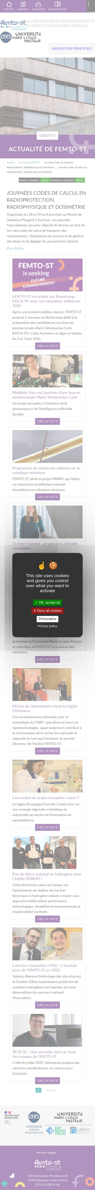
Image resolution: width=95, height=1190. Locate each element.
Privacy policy (47, 626)
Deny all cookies (47, 611)
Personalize (47, 619)
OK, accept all (47, 602)
